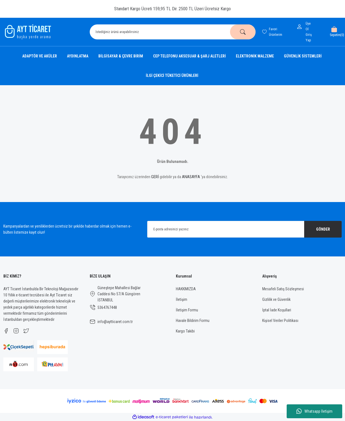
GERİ (155, 176)
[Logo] (27, 31)
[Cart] (334, 32)
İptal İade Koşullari (276, 310)
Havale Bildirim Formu (192, 320)
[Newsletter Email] (244, 229)
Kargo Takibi (185, 331)
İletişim (181, 299)
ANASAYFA (191, 176)
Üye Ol (308, 26)
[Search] (173, 31)
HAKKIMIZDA (186, 289)
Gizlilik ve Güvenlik (276, 299)
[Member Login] (301, 26)
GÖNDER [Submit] (323, 229)
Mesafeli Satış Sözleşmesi (283, 289)
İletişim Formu (187, 310)
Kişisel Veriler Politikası (280, 320)
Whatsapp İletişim (314, 411)
